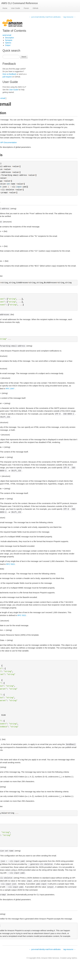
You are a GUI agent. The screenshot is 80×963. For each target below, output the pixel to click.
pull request (7, 77)
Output (7, 45)
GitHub (35, 8)
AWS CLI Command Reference (19, 3)
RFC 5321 (10, 564)
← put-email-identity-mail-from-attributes (45, 17)
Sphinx (74, 958)
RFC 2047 (10, 388)
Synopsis (8, 40)
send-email (7, 35)
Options (8, 43)
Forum (26, 8)
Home (5, 8)
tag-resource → (69, 17)
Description (9, 38)
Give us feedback (9, 74)
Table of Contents (14, 30)
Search (23, 57)
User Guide (15, 8)
